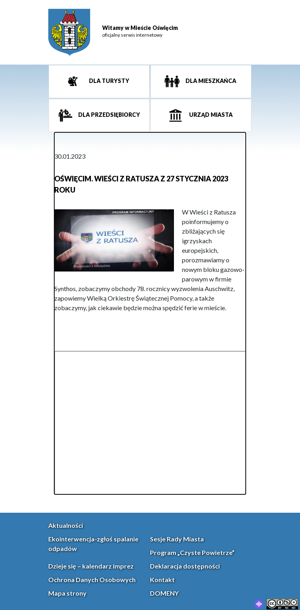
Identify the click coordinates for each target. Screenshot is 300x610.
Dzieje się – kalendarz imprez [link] (91, 566)
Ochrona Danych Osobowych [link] (92, 579)
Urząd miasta (210, 115)
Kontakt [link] (162, 579)
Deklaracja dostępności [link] (185, 566)
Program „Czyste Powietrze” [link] (192, 552)
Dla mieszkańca (210, 81)
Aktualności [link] (65, 525)
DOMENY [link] (164, 593)
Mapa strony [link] (67, 593)
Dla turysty (108, 81)
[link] (69, 32)
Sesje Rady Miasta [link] (177, 539)
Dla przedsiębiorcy (108, 115)
